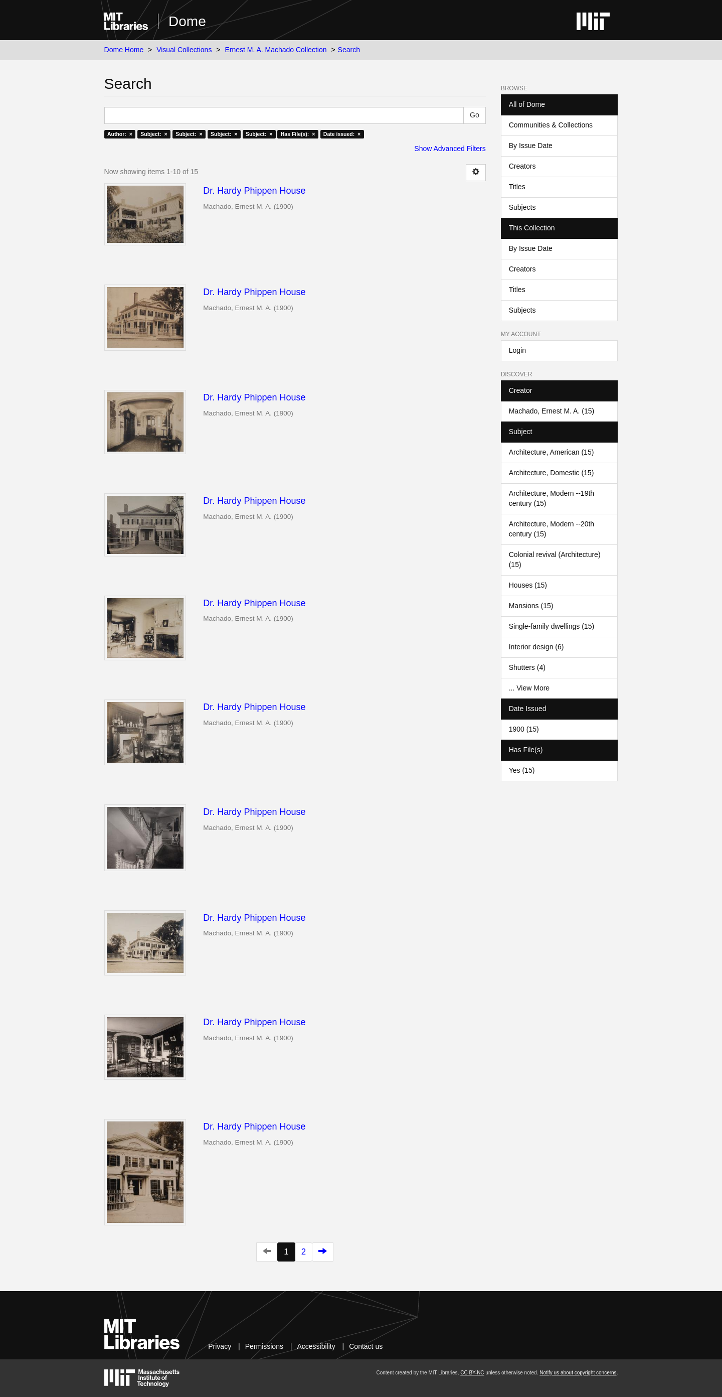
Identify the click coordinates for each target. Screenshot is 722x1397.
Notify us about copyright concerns (577, 1372)
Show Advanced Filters (449, 149)
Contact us (366, 1346)
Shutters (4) (527, 667)
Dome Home (124, 50)
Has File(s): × (298, 134)
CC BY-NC (472, 1372)
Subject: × (153, 134)
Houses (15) (528, 585)
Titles (517, 187)
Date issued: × (341, 134)
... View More (529, 688)
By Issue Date (531, 146)
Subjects (522, 207)
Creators (522, 166)
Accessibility (316, 1346)
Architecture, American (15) (551, 452)
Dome (187, 21)
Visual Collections (184, 50)
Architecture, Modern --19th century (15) (551, 498)
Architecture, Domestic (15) (551, 473)
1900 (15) (524, 729)
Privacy (219, 1346)
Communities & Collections (551, 125)
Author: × (119, 134)
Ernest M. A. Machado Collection (275, 50)
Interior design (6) (536, 647)
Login (517, 350)
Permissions (264, 1346)
